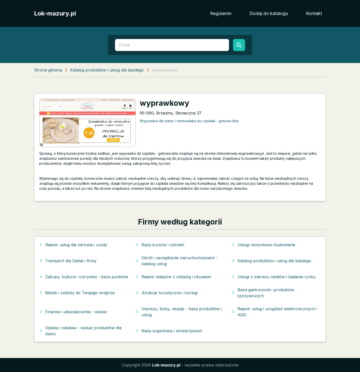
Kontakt (314, 13)
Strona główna (48, 70)
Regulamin (221, 13)
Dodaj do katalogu (269, 13)
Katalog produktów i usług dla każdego (107, 70)
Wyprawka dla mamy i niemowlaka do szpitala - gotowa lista (189, 121)
